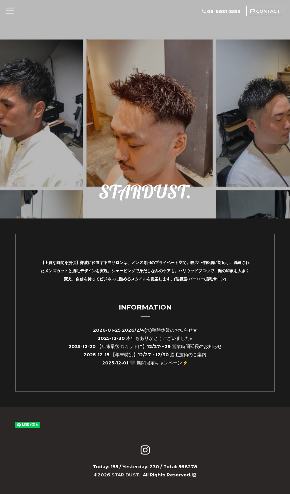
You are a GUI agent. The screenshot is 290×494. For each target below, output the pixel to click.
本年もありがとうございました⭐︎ (159, 338)
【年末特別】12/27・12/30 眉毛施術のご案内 (158, 354)
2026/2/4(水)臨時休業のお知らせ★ (159, 330)
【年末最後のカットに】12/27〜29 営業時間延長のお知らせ (159, 346)
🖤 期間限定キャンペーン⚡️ (159, 363)
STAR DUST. (126, 475)
